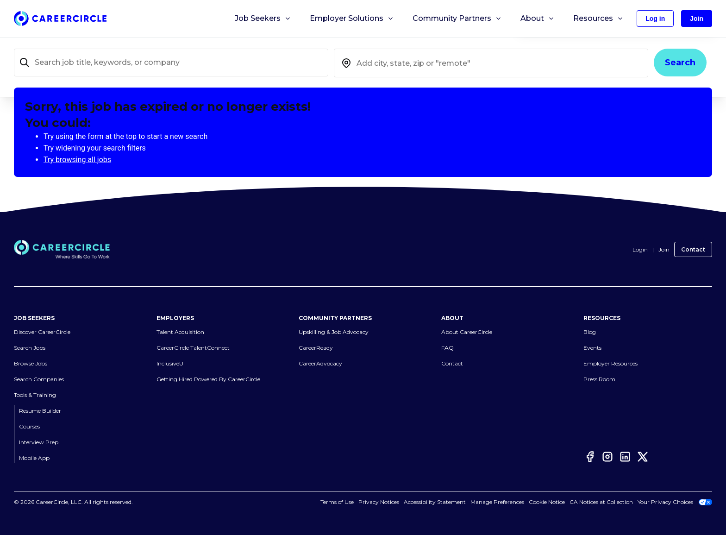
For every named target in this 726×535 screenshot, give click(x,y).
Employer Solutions (352, 18)
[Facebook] (589, 456)
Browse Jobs (30, 363)
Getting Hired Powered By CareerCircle (208, 379)
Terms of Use (337, 501)
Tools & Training (35, 394)
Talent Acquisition (180, 331)
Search (680, 62)
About (537, 18)
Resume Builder (40, 410)
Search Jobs (29, 347)
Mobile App (34, 457)
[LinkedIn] (625, 456)
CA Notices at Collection (601, 501)
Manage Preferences (497, 501)
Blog (589, 331)
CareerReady (316, 347)
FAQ (447, 347)
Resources (598, 18)
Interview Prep (38, 442)
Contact (693, 249)
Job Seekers (263, 18)
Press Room (599, 379)
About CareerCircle (466, 331)
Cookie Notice (547, 501)
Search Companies (39, 379)
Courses (29, 426)
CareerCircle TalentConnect (193, 347)
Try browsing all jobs (77, 159)
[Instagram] (607, 456)
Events (592, 347)
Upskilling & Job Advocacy (334, 331)
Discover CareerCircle (42, 331)
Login (640, 249)
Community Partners (457, 18)
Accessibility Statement (435, 501)
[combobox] (491, 63)
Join (664, 249)
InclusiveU (169, 363)
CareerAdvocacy (320, 363)
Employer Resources (610, 363)
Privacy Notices (378, 501)
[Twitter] (642, 456)
